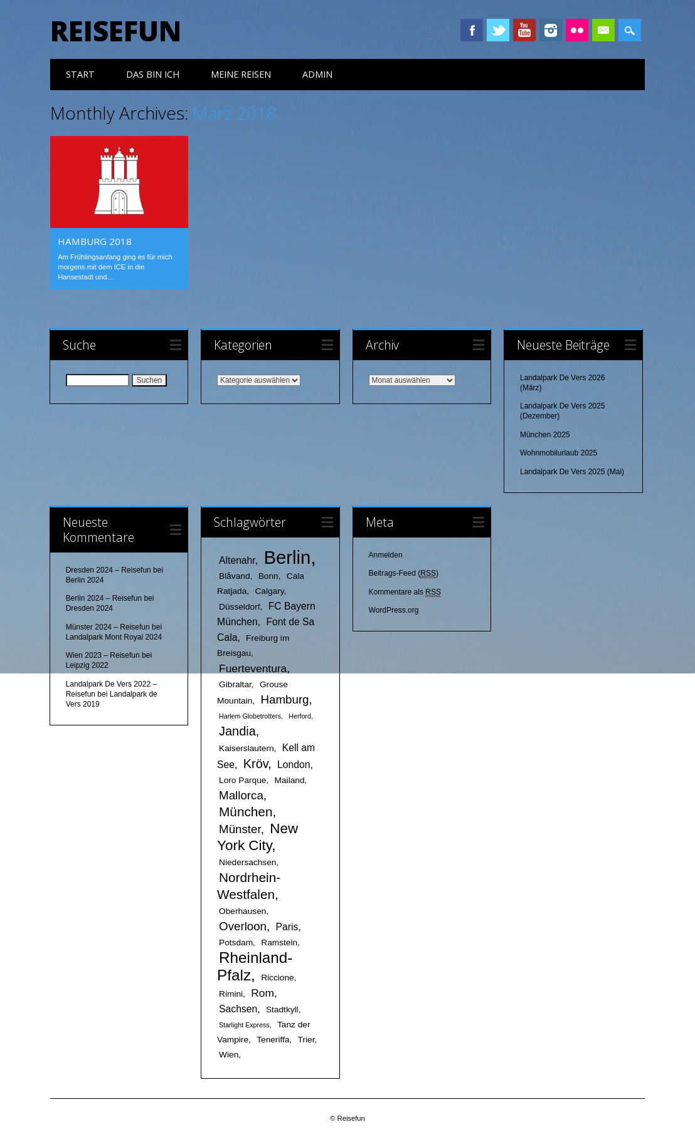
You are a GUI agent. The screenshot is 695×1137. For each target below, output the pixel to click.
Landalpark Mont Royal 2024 (114, 636)
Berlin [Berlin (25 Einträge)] (286, 556)
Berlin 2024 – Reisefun (104, 597)
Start (80, 74)
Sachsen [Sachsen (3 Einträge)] (238, 1007)
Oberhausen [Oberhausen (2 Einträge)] (242, 910)
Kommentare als (405, 591)
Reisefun (115, 30)
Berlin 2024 (85, 578)
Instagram (550, 30)
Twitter (498, 30)
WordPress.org (394, 609)
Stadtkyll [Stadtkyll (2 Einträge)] (282, 1008)
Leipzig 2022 (87, 664)
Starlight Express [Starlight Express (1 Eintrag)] (244, 1023)
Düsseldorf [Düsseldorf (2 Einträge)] (239, 605)
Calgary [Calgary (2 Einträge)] (269, 589)
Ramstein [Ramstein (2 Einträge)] (279, 941)
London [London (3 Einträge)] (293, 763)
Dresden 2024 (89, 607)
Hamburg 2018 (95, 241)
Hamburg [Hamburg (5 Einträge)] (285, 698)
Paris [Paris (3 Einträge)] (287, 925)
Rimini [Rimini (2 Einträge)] (231, 992)
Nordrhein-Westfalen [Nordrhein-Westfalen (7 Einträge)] (248, 884)
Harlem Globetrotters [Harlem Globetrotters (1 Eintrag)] (250, 715)
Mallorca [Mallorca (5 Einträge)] (241, 794)
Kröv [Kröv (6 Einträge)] (255, 762)
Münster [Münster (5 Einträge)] (240, 827)
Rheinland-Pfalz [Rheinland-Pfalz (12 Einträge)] (254, 965)
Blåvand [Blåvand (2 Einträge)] (234, 574)
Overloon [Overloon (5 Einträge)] (243, 925)
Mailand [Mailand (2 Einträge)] (290, 779)
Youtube (524, 30)
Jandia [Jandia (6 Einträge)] (237, 730)
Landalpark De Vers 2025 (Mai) (572, 471)
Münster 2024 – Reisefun (108, 626)
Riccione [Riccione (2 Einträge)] (277, 976)
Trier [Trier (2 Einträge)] (306, 1038)
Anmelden (386, 553)
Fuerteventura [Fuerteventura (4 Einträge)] (253, 667)
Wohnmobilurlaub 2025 (558, 452)
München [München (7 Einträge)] (245, 810)
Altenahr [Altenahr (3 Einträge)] (237, 559)
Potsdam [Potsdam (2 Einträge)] (236, 941)
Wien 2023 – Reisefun (103, 654)
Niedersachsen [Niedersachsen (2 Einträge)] (247, 861)
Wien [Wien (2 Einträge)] (228, 1053)
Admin (317, 74)
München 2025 (545, 434)
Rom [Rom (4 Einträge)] (262, 991)
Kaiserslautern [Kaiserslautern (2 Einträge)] (246, 747)
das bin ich (152, 74)
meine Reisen (241, 74)
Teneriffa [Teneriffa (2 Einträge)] (273, 1038)
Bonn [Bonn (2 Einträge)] (268, 574)
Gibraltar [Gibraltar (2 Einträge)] (235, 683)
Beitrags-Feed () (403, 573)
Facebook (471, 30)
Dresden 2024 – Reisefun (108, 568)
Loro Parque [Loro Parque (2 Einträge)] (242, 779)
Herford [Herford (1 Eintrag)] (300, 715)
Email (603, 30)
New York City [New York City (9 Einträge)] (257, 835)
